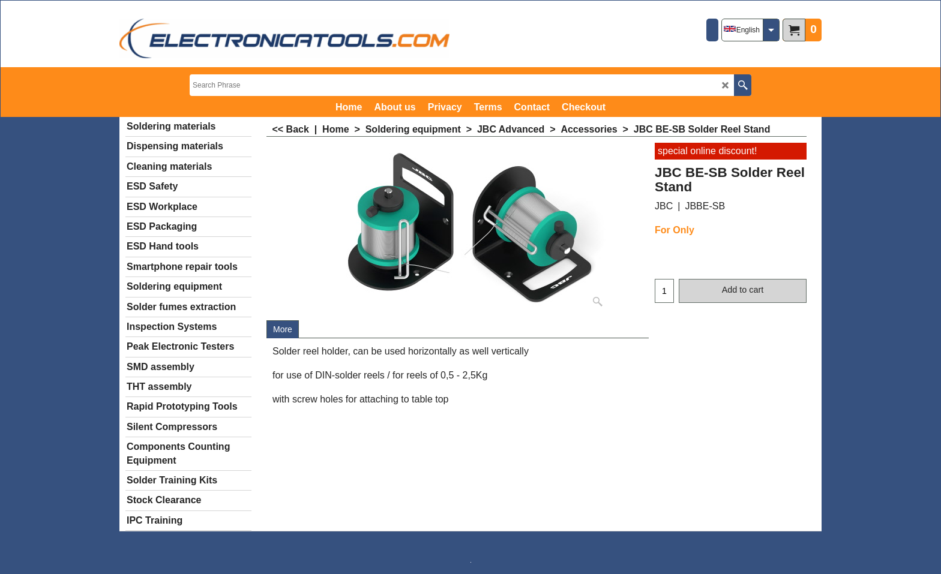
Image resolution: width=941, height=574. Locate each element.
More (282, 329)
